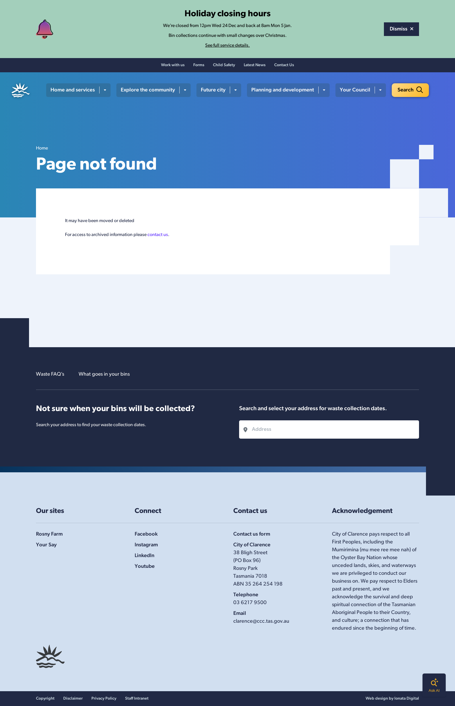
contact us (157, 235)
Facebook (146, 534)
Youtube (145, 566)
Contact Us (284, 65)
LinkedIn (144, 556)
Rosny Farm (49, 534)
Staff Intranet (137, 698)
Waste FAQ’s (50, 374)
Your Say (46, 545)
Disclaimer (73, 698)
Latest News (255, 65)
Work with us (173, 65)
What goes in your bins (104, 374)
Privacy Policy (103, 698)
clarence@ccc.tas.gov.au (261, 621)
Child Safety (224, 65)
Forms (198, 65)
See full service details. (227, 45)
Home (42, 148)
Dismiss (401, 29)
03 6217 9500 (250, 603)
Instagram (146, 545)
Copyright (45, 698)
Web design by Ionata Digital (392, 698)
